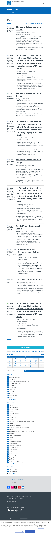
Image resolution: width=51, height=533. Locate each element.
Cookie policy (23, 516)
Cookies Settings (24, 518)
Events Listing (10, 16)
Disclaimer (10, 520)
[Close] (48, 523)
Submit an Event (25, 347)
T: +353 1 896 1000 (11, 501)
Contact (22, 520)
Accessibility (10, 516)
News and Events (11, 479)
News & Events (14, 9)
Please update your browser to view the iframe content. (25, 181)
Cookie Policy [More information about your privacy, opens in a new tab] (41, 528)
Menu (11, 12)
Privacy (9, 518)
